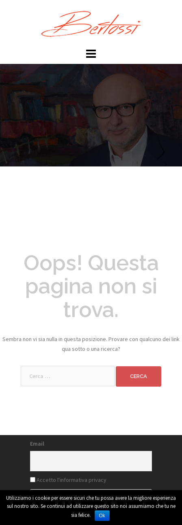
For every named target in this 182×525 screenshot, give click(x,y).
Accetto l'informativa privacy (71, 479)
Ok (102, 515)
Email (37, 443)
